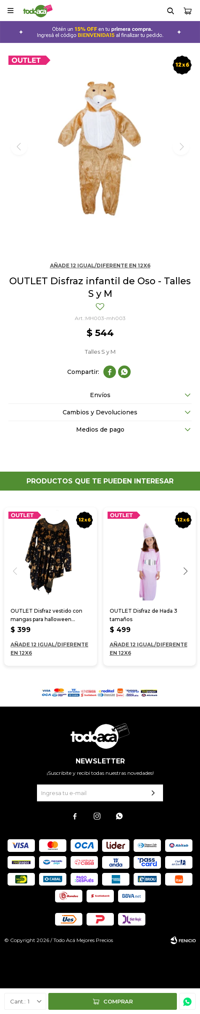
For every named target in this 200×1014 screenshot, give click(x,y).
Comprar (118, 1001)
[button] (185, 571)
